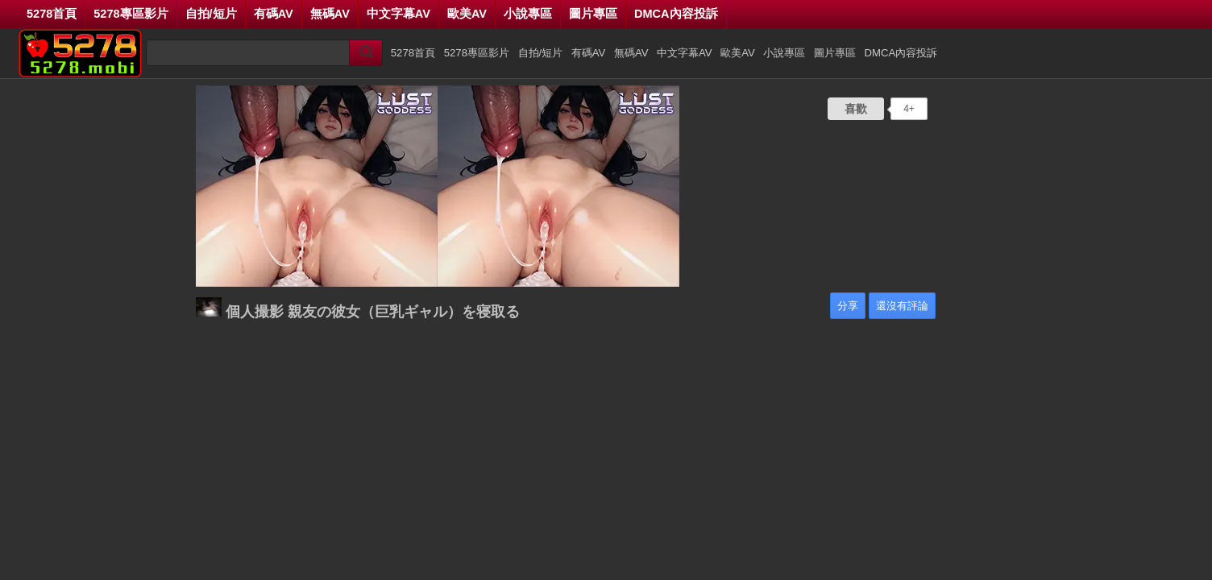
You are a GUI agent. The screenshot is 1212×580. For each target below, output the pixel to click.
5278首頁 (52, 13)
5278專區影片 (130, 13)
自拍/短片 (211, 13)
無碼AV (330, 13)
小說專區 (528, 13)
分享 (847, 306)
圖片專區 (593, 13)
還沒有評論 (902, 306)
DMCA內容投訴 (676, 13)
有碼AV (273, 13)
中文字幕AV (398, 13)
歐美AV (467, 13)
